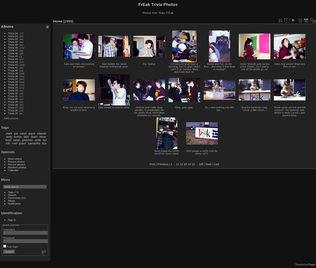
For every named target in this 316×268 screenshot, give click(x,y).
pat (16, 133)
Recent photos (16, 161)
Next (208, 164)
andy (9, 136)
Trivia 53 (13, 36)
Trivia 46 (13, 53)
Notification (14, 203)
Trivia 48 (13, 47)
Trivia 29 (13, 101)
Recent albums (16, 164)
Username (9, 229)
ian (45, 140)
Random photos (17, 167)
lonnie (18, 136)
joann (22, 143)
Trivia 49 (13, 44)
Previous (162, 164)
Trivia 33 (13, 90)
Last (216, 164)
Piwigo (311, 264)
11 (177, 164)
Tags (11, 192)
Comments (14, 197)
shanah (41, 133)
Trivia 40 (13, 70)
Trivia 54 (13, 33)
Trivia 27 (13, 107)
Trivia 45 (13, 56)
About (11, 200)
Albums (7, 26)
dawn (34, 136)
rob (8, 143)
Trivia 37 (13, 79)
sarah (16, 140)
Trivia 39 (13, 73)
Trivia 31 (13, 96)
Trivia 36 (13, 81)
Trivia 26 (13, 110)
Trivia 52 (13, 39)
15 (193, 164)
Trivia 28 (13, 104)
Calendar (13, 170)
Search (12, 195)
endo (38, 140)
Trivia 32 (13, 93)
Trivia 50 (13, 41)
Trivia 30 (13, 99)
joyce (32, 133)
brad (8, 140)
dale (26, 136)
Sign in (12, 219)
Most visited (15, 158)
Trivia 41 (13, 67)
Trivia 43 (13, 61)
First (152, 164)
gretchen (27, 140)
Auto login (10, 246)
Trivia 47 (13, 50)
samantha (34, 143)
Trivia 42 (13, 64)
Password (9, 237)
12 (181, 164)
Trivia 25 (13, 113)
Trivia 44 (13, 59)
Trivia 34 (13, 87)
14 (189, 164)
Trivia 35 (13, 84)
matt (14, 143)
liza (44, 143)
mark (9, 133)
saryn (23, 133)
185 (201, 164)
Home (58, 21)
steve (42, 136)
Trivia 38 (13, 76)
